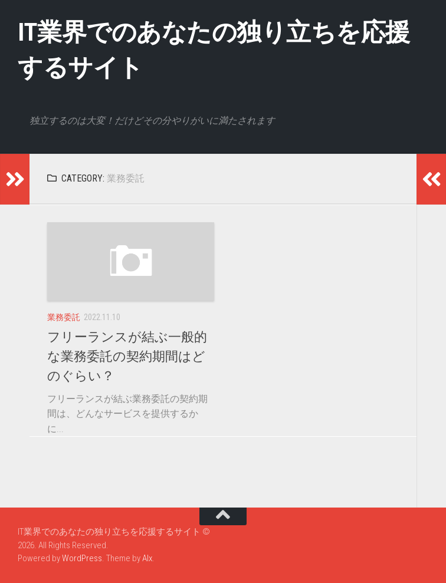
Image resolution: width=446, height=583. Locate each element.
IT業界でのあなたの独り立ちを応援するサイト (214, 50)
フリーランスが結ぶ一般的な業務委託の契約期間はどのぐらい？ (127, 356)
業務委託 (63, 317)
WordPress (82, 558)
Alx (147, 558)
